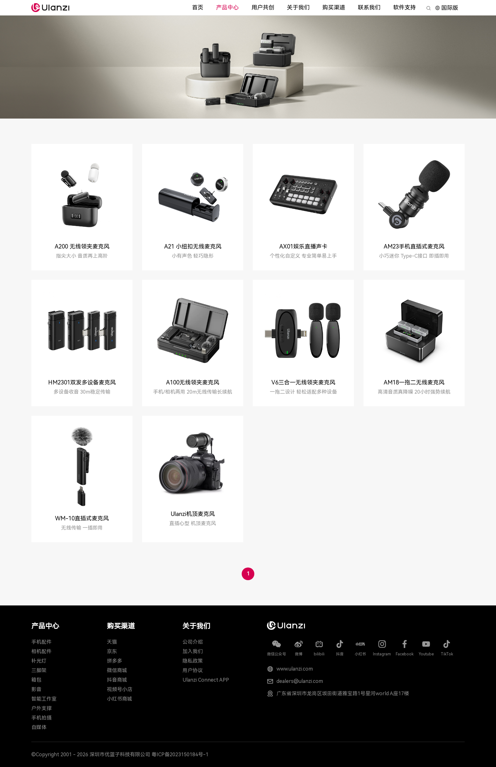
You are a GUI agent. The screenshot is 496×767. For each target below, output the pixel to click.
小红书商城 (119, 699)
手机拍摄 (41, 718)
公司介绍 (193, 642)
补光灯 (38, 661)
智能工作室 (44, 699)
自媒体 (38, 727)
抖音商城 (117, 680)
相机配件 (41, 651)
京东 (112, 651)
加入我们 (193, 651)
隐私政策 (193, 661)
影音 (36, 689)
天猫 (112, 642)
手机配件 (41, 642)
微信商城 (117, 670)
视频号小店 (119, 689)
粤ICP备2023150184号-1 (180, 755)
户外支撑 (41, 708)
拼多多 (114, 661)
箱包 (36, 680)
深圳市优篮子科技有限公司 (120, 755)
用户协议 (193, 670)
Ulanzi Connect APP (206, 680)
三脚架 (38, 670)
